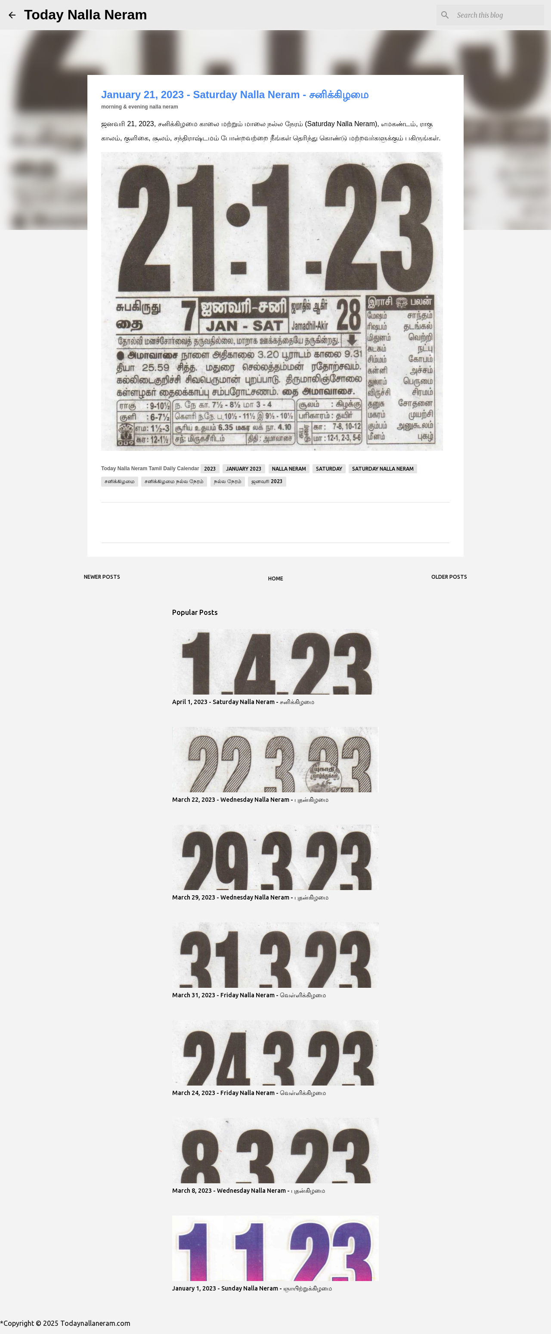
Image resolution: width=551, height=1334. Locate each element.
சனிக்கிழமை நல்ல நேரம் (174, 481)
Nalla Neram (289, 469)
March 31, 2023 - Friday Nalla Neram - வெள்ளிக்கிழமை (249, 995)
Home (275, 578)
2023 (210, 469)
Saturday (329, 469)
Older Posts (449, 577)
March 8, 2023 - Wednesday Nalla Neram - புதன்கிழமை (248, 1190)
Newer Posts (102, 577)
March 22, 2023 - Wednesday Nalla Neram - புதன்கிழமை (250, 799)
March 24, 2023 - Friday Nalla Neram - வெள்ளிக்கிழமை (249, 1092)
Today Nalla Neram (85, 14)
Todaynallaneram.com (95, 1323)
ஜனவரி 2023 (267, 481)
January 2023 (244, 469)
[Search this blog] (499, 15)
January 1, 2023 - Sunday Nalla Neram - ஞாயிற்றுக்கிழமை (252, 1288)
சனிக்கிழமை (120, 481)
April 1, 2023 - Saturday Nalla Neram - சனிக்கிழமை (243, 701)
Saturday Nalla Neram (383, 469)
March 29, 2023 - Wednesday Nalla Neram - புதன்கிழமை (250, 897)
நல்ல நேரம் (227, 481)
